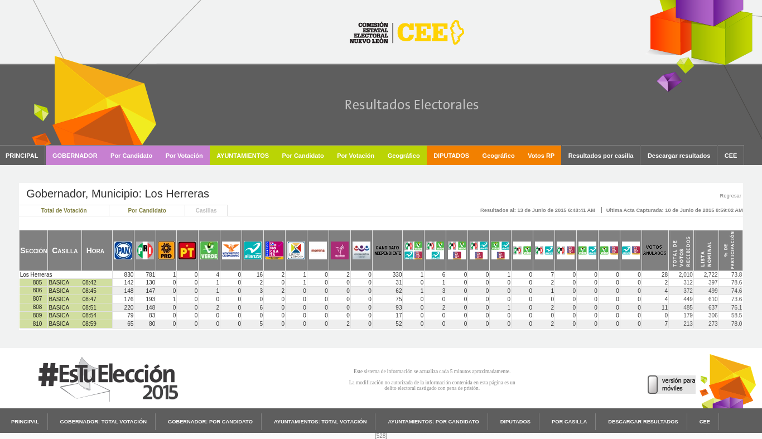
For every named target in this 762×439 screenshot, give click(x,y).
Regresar (730, 196)
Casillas (206, 211)
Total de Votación (64, 211)
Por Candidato (147, 211)
